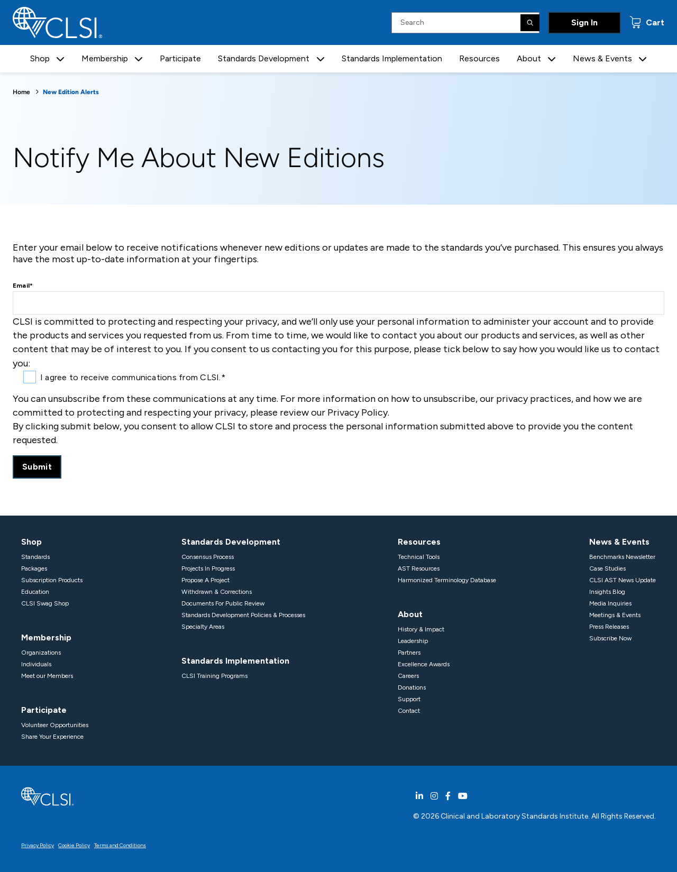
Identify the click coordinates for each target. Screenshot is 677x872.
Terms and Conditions (120, 845)
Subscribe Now (610, 638)
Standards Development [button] (263, 58)
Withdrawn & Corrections (216, 591)
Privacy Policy (37, 845)
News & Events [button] (602, 58)
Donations (412, 687)
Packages (34, 568)
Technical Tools (419, 557)
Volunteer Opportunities (54, 725)
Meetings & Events (615, 615)
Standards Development (230, 542)
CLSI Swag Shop (45, 603)
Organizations (41, 652)
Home (21, 92)
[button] (60, 59)
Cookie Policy (74, 845)
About (410, 614)
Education (35, 591)
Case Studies (607, 568)
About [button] (529, 58)
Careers (408, 676)
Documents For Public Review (222, 603)
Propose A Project (205, 580)
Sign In (584, 22)
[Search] (529, 22)
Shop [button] (40, 58)
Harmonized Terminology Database (447, 580)
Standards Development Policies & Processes (243, 615)
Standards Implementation (392, 58)
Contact (409, 710)
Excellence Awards (424, 664)
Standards (35, 557)
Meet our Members (47, 676)
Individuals (36, 664)
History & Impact (421, 629)
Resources (479, 58)
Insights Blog (607, 591)
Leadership (413, 641)
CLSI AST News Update (622, 580)
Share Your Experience (52, 736)
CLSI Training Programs (214, 676)
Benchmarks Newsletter (622, 557)
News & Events (619, 542)
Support (409, 699)
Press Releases (609, 626)
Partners (409, 652)
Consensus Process (207, 557)
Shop (31, 542)
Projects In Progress (208, 568)
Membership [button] (104, 58)
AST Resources (419, 568)
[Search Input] (465, 22)
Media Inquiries (610, 603)
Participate (180, 58)
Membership (46, 637)
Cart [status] (654, 22)
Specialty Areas (202, 626)
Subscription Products (52, 580)
